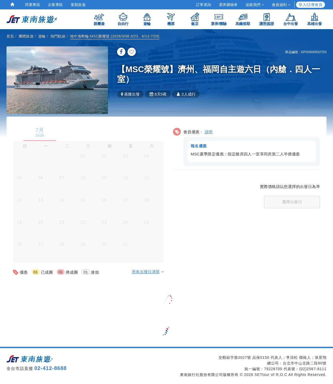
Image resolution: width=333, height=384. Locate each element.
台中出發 (290, 19)
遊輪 (147, 19)
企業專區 (55, 5)
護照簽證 (266, 19)
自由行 (123, 19)
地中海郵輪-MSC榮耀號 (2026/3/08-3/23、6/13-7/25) (114, 36)
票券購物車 (228, 5)
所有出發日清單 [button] (148, 271)
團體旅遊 (26, 36)
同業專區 (32, 5)
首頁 (10, 36)
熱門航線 (58, 36)
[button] (246, 146)
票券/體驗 (219, 19)
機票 (171, 19)
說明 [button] (209, 132)
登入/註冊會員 (310, 5)
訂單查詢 (203, 5)
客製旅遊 (78, 5)
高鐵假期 (242, 19)
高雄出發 (314, 19)
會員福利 (281, 5)
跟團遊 (99, 19)
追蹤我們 (255, 5)
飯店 (195, 19)
